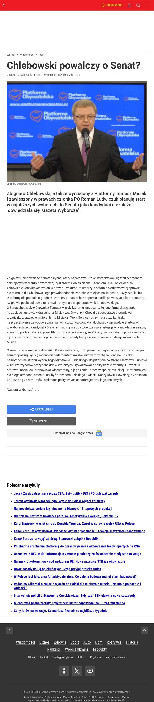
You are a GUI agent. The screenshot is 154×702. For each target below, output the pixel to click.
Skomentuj (116, 410)
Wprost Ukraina (77, 638)
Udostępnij (44, 410)
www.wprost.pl (83, 692)
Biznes (44, 631)
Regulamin (95, 646)
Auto (87, 631)
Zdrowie (60, 631)
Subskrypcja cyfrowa (62, 646)
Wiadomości (25, 631)
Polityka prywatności (115, 646)
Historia (132, 631)
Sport (75, 631)
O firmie (32, 646)
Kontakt (44, 646)
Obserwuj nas (71, 422)
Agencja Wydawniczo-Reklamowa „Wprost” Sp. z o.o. (70, 680)
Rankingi (54, 638)
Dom (98, 631)
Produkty (100, 638)
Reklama (81, 646)
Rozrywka (114, 631)
